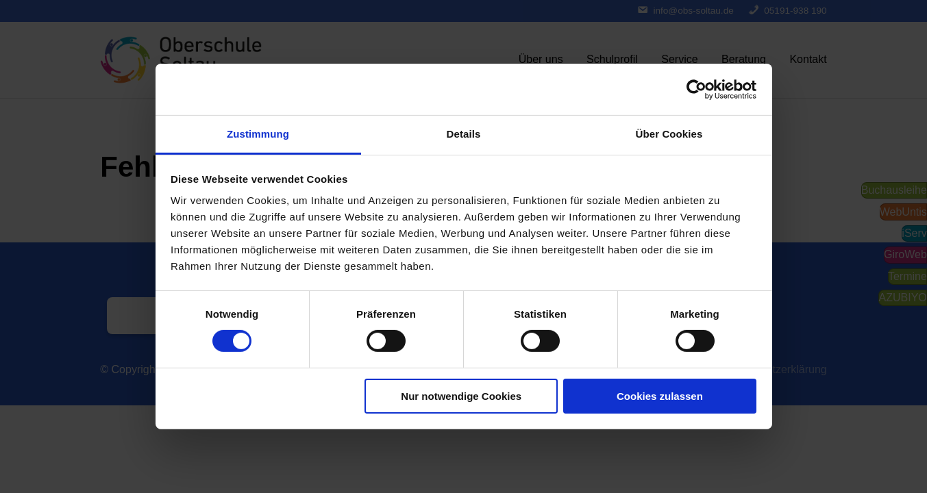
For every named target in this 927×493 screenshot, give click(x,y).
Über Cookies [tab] (669, 134)
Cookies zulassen (660, 396)
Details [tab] (464, 134)
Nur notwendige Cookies (461, 396)
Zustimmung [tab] (258, 134)
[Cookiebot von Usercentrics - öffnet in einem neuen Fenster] (696, 89)
